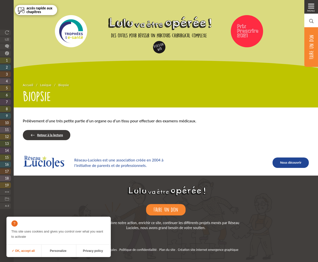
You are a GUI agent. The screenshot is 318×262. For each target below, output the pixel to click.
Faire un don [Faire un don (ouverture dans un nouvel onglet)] (166, 209)
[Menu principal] (311, 7)
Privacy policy (93, 251)
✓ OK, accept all (23, 251)
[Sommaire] (36, 10)
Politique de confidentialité (138, 250)
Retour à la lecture (50, 135)
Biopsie (63, 85)
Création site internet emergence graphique (208, 250)
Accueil (28, 85)
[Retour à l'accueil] (165, 196)
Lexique (45, 85)
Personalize (58, 251)
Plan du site (167, 250)
